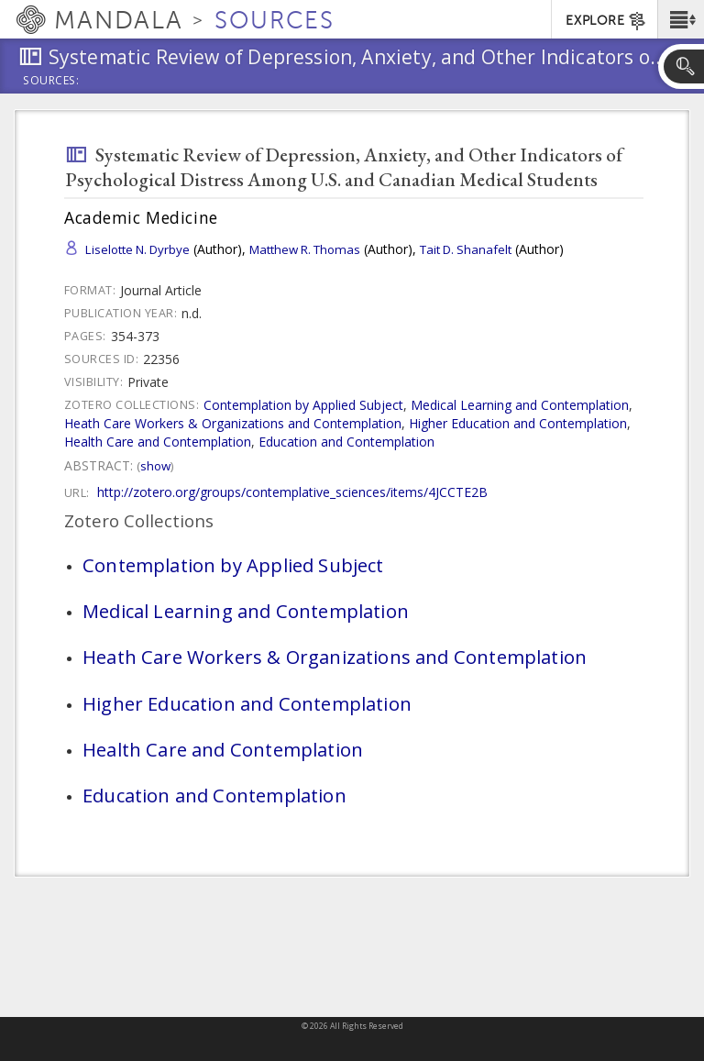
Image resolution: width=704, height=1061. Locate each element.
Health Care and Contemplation (157, 441)
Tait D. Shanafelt (466, 249)
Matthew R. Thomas (304, 249)
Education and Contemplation (346, 441)
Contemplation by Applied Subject (303, 405)
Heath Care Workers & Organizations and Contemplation (233, 423)
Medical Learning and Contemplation (520, 405)
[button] (680, 19)
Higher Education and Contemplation (518, 423)
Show (155, 466)
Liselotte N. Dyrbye (137, 249)
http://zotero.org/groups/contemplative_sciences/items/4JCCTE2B (292, 492)
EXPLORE (606, 21)
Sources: (51, 81)
